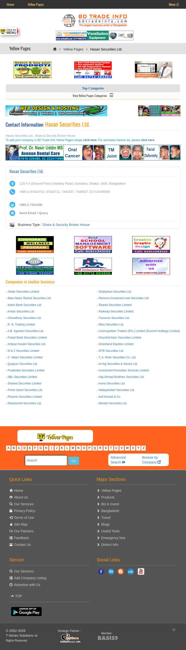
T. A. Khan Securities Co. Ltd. (117, 357)
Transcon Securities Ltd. (114, 318)
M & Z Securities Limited (23, 351)
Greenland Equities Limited (116, 344)
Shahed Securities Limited (24, 383)
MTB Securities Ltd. (111, 351)
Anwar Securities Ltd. (21, 311)
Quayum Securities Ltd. (23, 364)
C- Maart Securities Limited (25, 357)
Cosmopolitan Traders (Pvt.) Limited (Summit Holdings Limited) (139, 331)
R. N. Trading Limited (21, 324)
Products (108, 497)
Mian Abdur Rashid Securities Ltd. (29, 298)
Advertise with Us (27, 585)
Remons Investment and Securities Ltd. (124, 298)
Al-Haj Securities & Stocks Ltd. (118, 364)
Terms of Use (24, 518)
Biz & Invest (110, 504)
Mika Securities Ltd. (111, 324)
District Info (109, 545)
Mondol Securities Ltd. (113, 403)
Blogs (105, 524)
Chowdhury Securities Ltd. (24, 318)
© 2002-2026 (15, 631)
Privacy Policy (24, 511)
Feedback (21, 538)
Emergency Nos (113, 538)
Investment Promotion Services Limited (124, 370)
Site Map (20, 524)
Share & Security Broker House (66, 225)
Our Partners (23, 531)
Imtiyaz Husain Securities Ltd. (27, 344)
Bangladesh (110, 511)
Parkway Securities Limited (116, 311)
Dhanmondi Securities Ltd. (25, 403)
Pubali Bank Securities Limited (27, 337)
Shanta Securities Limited (115, 305)
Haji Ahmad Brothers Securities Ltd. (121, 377)
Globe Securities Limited (23, 291)
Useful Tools (110, 531)
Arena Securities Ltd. (111, 383)
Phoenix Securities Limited (25, 396)
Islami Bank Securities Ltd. (25, 305)
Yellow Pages (36, 4)
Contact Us (22, 545)
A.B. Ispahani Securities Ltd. (26, 331)
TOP (16, 596)
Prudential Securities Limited (26, 370)
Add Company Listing (30, 578)
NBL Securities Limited (22, 377)
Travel (105, 518)
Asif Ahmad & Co (109, 396)
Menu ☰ (174, 4)
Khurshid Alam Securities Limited (120, 337)
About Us (21, 497)
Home (10, 4)
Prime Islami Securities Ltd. (25, 390)
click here (90, 140)
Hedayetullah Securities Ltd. (117, 390)
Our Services (24, 504)
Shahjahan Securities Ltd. (115, 291)
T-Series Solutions (20, 635)
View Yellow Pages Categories (93, 94)
